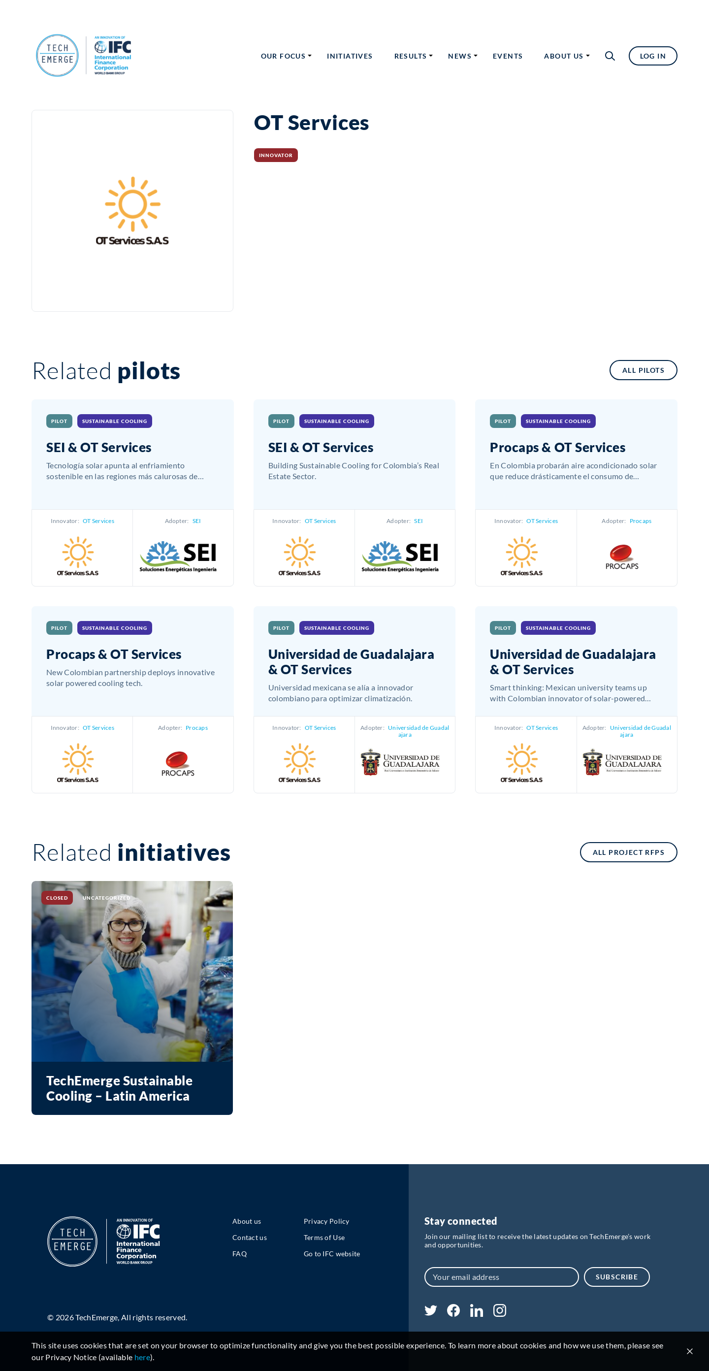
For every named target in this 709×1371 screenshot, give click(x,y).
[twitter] (430, 1312)
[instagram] (500, 1313)
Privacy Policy (327, 1221)
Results (410, 56)
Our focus (283, 56)
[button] (610, 56)
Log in (653, 56)
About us (563, 56)
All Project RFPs (629, 852)
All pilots (643, 370)
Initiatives (350, 56)
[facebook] (453, 1313)
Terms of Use (324, 1237)
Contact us (249, 1237)
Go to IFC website (332, 1253)
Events (508, 56)
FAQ (239, 1253)
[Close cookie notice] (689, 1351)
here (142, 1357)
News (460, 56)
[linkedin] (476, 1313)
